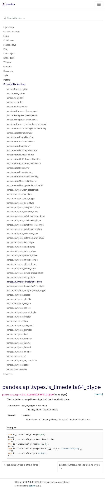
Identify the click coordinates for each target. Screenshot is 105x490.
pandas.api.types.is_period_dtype (21, 268)
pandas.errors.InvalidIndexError (21, 141)
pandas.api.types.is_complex (19, 330)
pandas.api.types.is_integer (18, 343)
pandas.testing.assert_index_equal (22, 120)
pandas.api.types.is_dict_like (19, 299)
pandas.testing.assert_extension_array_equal (26, 124)
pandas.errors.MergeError (18, 146)
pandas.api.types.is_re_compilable (22, 360)
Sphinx (32, 485)
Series (6, 36)
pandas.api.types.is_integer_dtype (21, 251)
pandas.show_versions (17, 369)
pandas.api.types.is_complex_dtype (22, 211)
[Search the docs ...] (52, 18)
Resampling (8, 71)
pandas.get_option (15, 98)
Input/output (9, 27)
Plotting (6, 80)
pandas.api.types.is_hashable (19, 339)
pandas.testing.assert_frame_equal (22, 111)
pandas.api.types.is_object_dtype (21, 264)
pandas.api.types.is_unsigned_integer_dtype (26, 290)
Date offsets (8, 58)
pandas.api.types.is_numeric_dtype (22, 260)
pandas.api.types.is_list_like (18, 308)
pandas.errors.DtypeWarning (19, 133)
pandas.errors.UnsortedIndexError (22, 181)
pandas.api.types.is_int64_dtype (21, 247)
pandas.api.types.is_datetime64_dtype (24, 220)
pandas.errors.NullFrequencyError (22, 150)
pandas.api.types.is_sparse (18, 295)
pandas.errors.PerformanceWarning (22, 176)
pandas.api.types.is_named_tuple (21, 312)
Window (7, 62)
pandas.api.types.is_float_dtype (20, 242)
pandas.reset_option (16, 93)
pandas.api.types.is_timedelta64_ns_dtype (25, 286)
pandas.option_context (17, 106)
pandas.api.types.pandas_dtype (20, 198)
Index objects (9, 53)
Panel (5, 49)
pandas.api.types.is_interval (19, 347)
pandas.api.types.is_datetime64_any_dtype (26, 216)
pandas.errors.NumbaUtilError (20, 155)
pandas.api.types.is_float (17, 334)
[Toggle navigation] (99, 4)
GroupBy (7, 66)
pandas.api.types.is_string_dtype (21, 277)
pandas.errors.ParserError (18, 168)
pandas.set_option (15, 102)
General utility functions (14, 84)
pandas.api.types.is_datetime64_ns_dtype (25, 225)
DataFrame (8, 40)
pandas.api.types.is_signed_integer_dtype (25, 273)
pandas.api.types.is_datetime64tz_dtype (24, 229)
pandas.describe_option (17, 89)
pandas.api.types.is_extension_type (22, 233)
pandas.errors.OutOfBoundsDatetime (24, 159)
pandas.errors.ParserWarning (20, 172)
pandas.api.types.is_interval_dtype (22, 255)
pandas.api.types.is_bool (17, 321)
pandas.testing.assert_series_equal (22, 115)
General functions (11, 31)
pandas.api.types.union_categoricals (23, 190)
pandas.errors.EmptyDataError (20, 137)
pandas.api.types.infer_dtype (19, 194)
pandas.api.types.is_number (19, 352)
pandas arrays (9, 45)
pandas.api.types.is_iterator (19, 317)
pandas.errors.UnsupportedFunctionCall (25, 185)
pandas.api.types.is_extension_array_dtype (25, 238)
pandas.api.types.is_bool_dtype (20, 203)
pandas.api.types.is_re (16, 356)
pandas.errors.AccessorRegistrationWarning (26, 128)
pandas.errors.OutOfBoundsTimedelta (24, 163)
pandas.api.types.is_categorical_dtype (23, 207)
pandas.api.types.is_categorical (20, 325)
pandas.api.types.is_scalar (18, 365)
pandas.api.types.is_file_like (19, 303)
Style (5, 75)
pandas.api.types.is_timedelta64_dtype (24, 282)
